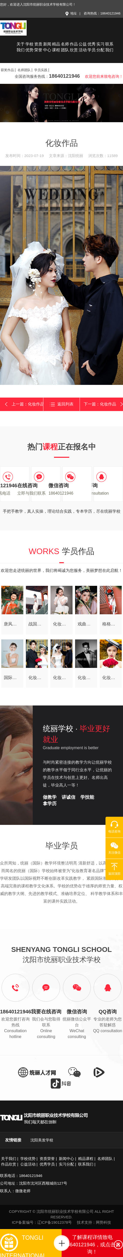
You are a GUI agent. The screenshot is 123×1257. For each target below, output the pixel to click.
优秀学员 (91, 47)
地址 (71, 13)
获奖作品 (7, 70)
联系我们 (109, 47)
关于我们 (20, 47)
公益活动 (83, 47)
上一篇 (23, 404)
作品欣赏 (74, 47)
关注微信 (114, 848)
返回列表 (61, 404)
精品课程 (56, 47)
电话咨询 (114, 827)
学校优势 (29, 47)
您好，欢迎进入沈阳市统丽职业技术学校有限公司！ (38, 4)
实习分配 (100, 47)
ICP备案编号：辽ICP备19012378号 (42, 1222)
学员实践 (40, 70)
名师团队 (65, 47)
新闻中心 (47, 47)
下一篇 (103, 404)
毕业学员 (61, 845)
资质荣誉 (38, 47)
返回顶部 (114, 869)
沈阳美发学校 (41, 1140)
